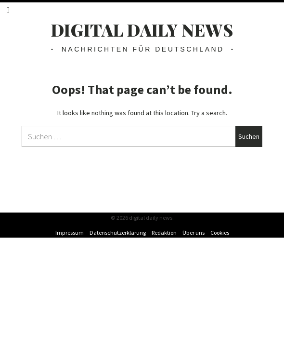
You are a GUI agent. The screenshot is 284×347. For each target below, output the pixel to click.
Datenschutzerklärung (118, 232)
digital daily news (142, 29)
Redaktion (164, 232)
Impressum (69, 232)
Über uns (193, 232)
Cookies (219, 232)
